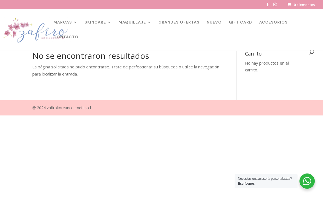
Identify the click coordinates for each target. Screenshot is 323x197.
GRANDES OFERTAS (179, 22)
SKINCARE (95, 22)
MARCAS (62, 22)
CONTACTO (66, 37)
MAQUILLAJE (132, 22)
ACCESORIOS (273, 22)
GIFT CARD (240, 22)
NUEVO (214, 22)
